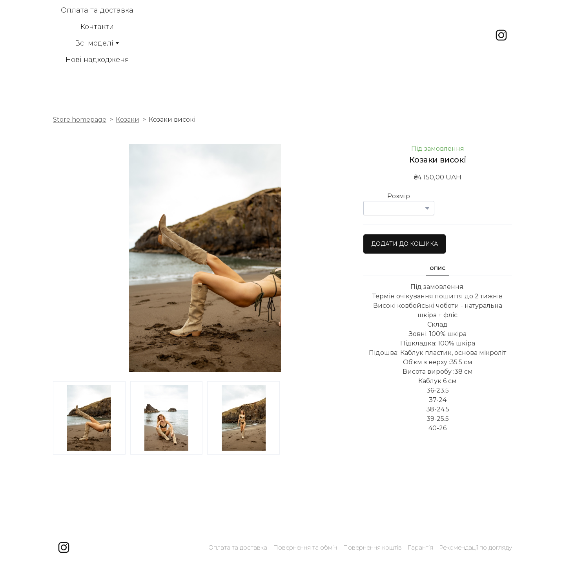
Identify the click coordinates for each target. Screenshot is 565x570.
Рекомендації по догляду (475, 547)
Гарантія (420, 547)
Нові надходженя (97, 59)
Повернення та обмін (305, 547)
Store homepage (79, 119)
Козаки (127, 119)
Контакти (97, 26)
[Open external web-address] (291, 35)
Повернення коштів (372, 547)
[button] (501, 35)
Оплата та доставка (97, 10)
